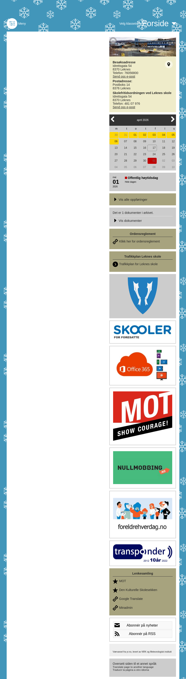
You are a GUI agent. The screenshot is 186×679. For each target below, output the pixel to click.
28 (125, 160)
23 (144, 154)
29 (135, 160)
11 (163, 141)
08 (135, 141)
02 (144, 134)
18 (163, 147)
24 (154, 154)
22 (135, 154)
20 (115, 154)
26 (173, 154)
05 (173, 134)
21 (125, 154)
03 (154, 134)
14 (125, 147)
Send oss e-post (124, 76)
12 (173, 141)
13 (115, 147)
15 (135, 147)
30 (115, 134)
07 (125, 141)
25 (163, 154)
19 (173, 147)
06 (115, 141)
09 (144, 141)
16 (144, 147)
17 (154, 147)
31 (125, 134)
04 (163, 134)
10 (154, 141)
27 (115, 160)
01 (135, 134)
